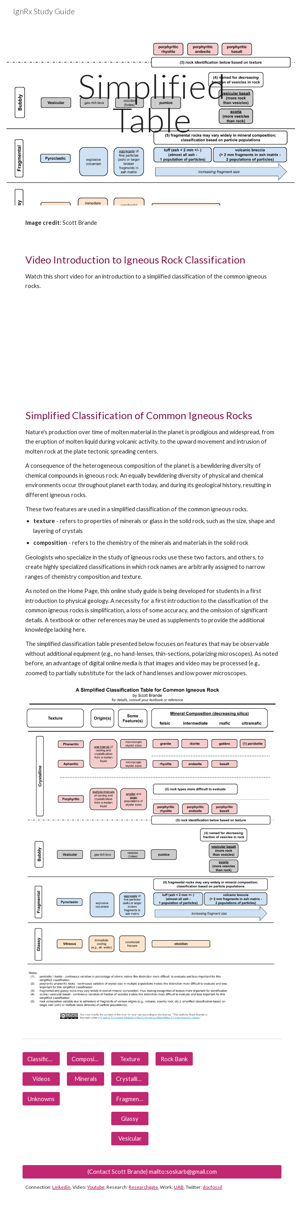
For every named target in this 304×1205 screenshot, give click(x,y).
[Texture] (129, 1059)
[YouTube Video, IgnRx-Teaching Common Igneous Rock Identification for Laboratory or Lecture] (85, 348)
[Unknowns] (41, 1099)
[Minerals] (85, 1079)
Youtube (95, 1187)
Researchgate (143, 1187)
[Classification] (41, 1059)
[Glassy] (129, 1118)
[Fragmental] (129, 1099)
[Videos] (41, 1079)
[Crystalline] (129, 1079)
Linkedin (61, 1187)
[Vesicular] (129, 1138)
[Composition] (85, 1059)
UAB (179, 1187)
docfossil (212, 1187)
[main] (151, 103)
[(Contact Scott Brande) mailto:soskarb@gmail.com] (152, 1171)
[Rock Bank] (174, 1059)
